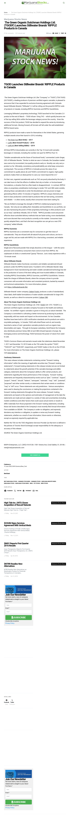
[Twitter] (12, 702)
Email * (7, 608)
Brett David (7, 473)
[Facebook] (6, 702)
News (31, 483)
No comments (10, 33)
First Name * (8, 601)
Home (5, 12)
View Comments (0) (35, 455)
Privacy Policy (9, 623)
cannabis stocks (35, 481)
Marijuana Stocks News (15, 19)
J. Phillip (6, 513)
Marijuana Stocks (9, 483)
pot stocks (37, 483)
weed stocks (44, 483)
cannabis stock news (24, 481)
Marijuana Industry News (48, 481)
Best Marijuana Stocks (10, 481)
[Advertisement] (17, 676)
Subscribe (19, 617)
